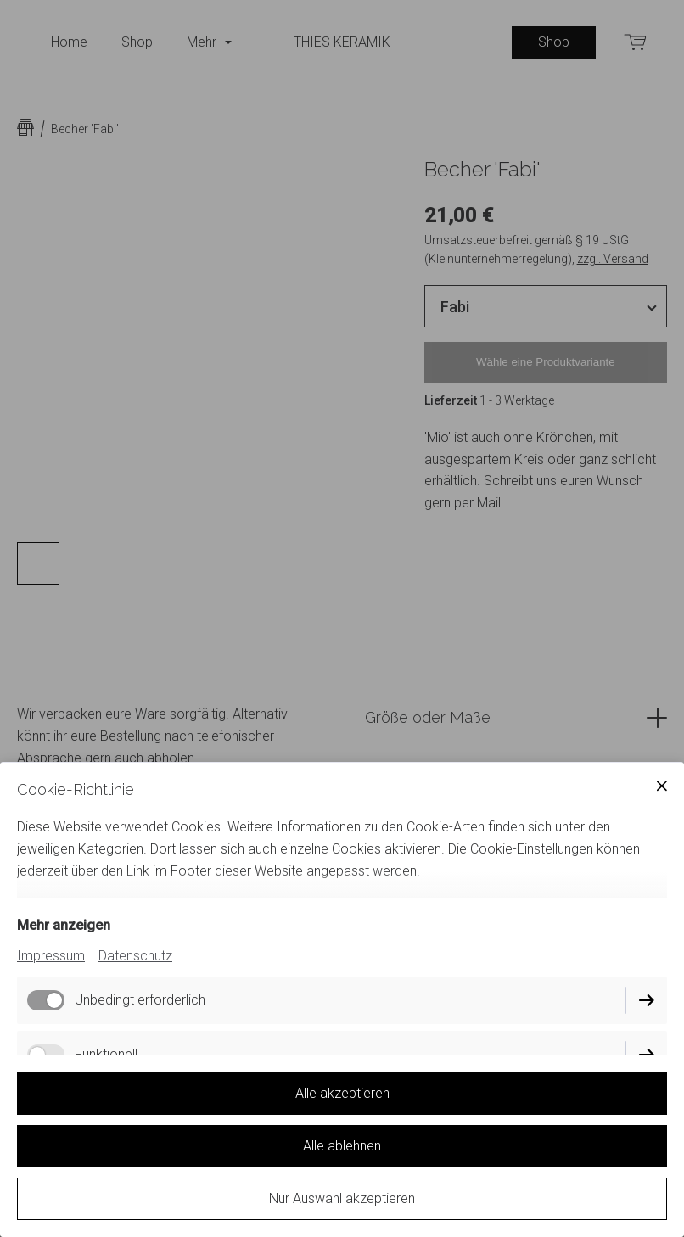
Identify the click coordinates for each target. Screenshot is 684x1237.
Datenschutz (135, 956)
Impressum (51, 956)
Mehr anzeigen (63, 925)
